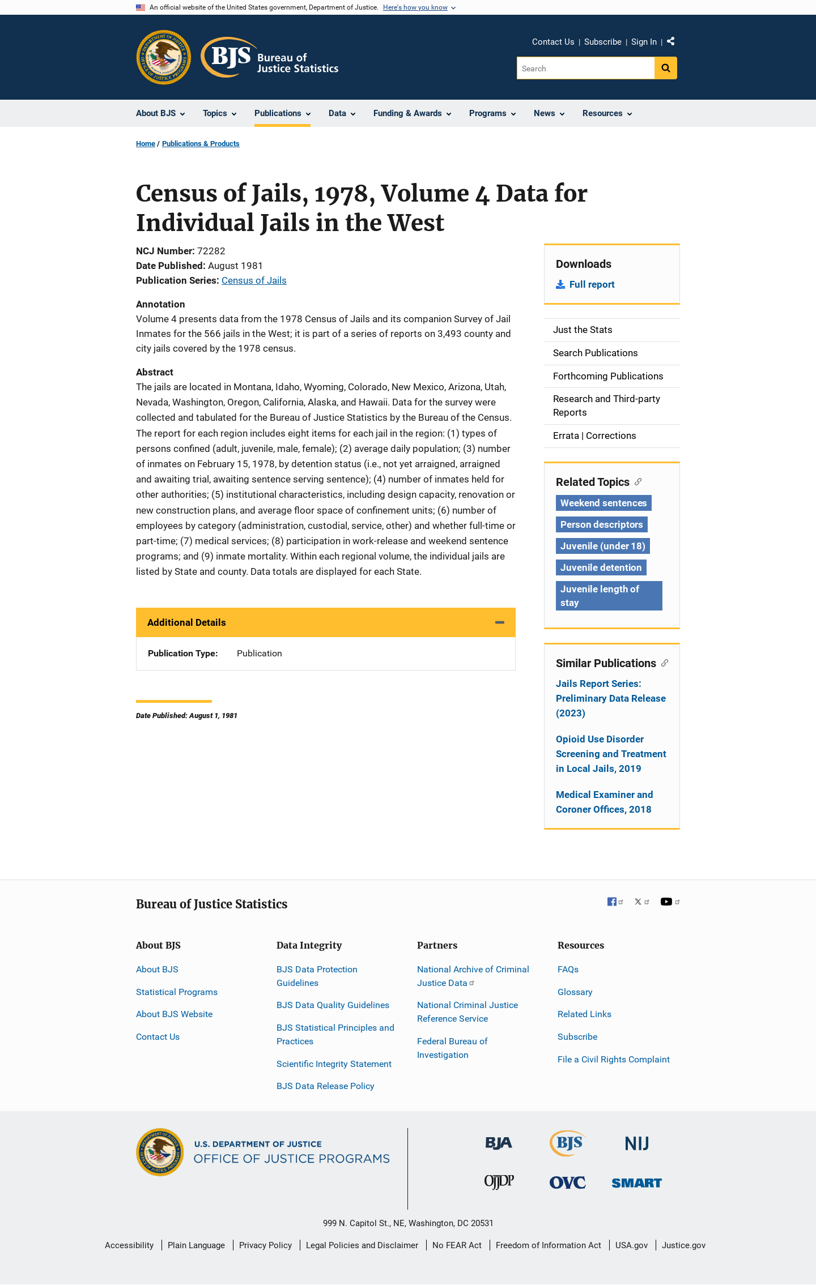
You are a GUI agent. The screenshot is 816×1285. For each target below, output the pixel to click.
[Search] (585, 68)
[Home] (269, 57)
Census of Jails (254, 280)
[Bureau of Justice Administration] (499, 1138)
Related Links (584, 1014)
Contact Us (553, 42)
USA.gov (631, 1245)
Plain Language (196, 1245)
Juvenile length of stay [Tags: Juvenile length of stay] (599, 595)
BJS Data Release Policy (326, 1086)
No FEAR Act (457, 1245)
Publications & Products (201, 143)
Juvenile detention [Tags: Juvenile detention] (601, 567)
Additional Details (186, 622)
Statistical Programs (177, 992)
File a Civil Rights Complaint (614, 1059)
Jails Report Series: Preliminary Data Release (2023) (611, 698)
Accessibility (129, 1245)
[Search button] (665, 68)
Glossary (575, 992)
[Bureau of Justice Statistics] (568, 1151)
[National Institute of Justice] (637, 1138)
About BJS (157, 969)
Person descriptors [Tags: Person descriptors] (601, 524)
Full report (592, 284)
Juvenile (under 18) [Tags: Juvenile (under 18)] (602, 546)
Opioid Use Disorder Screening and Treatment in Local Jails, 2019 (611, 753)
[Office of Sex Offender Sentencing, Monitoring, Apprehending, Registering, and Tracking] (637, 1180)
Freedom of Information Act (548, 1245)
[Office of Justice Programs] (164, 57)
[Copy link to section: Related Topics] (635, 480)
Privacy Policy (265, 1245)
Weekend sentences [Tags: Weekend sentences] (603, 503)
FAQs (568, 969)
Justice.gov (684, 1245)
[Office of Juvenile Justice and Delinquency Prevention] (499, 1185)
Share (675, 43)
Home (145, 143)
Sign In (644, 42)
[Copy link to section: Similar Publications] (662, 662)
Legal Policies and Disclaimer (362, 1245)
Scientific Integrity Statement (334, 1063)
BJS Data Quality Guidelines (333, 1005)
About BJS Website (174, 1014)
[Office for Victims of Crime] (568, 1182)
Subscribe (603, 42)
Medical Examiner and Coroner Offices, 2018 (604, 802)
